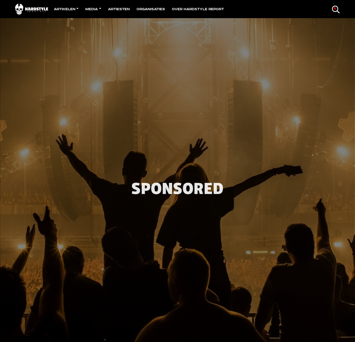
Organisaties (151, 9)
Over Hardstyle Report (198, 9)
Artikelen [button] (64, 9)
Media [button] (91, 9)
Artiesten (119, 9)
